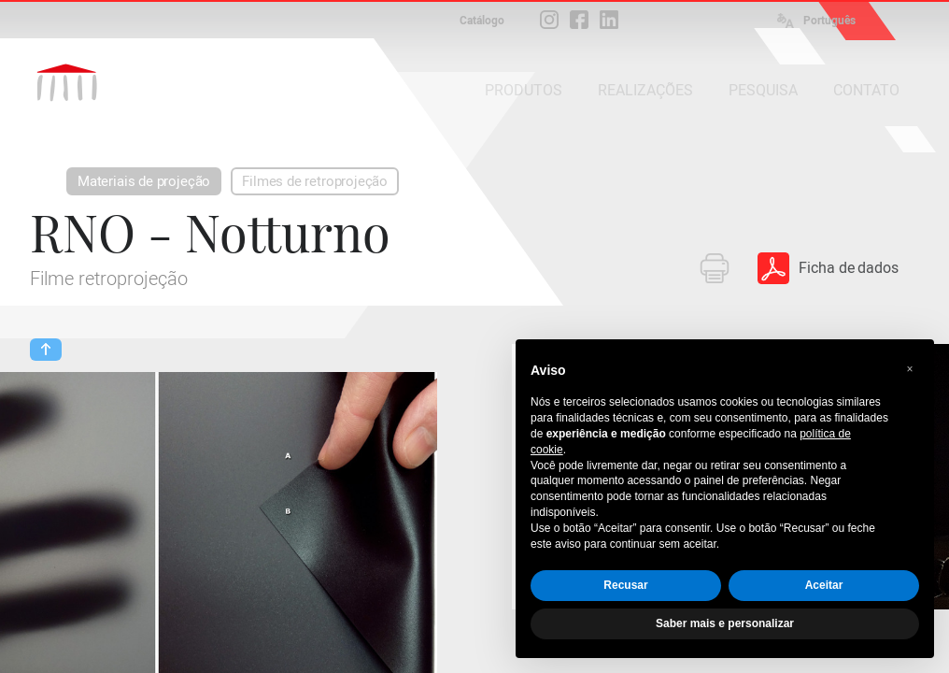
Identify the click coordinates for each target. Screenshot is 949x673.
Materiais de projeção (144, 181)
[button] (910, 369)
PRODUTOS (523, 90)
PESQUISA (763, 90)
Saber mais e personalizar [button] (725, 623)
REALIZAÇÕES (645, 90)
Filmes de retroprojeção (315, 181)
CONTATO (866, 90)
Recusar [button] (625, 585)
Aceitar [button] (824, 585)
